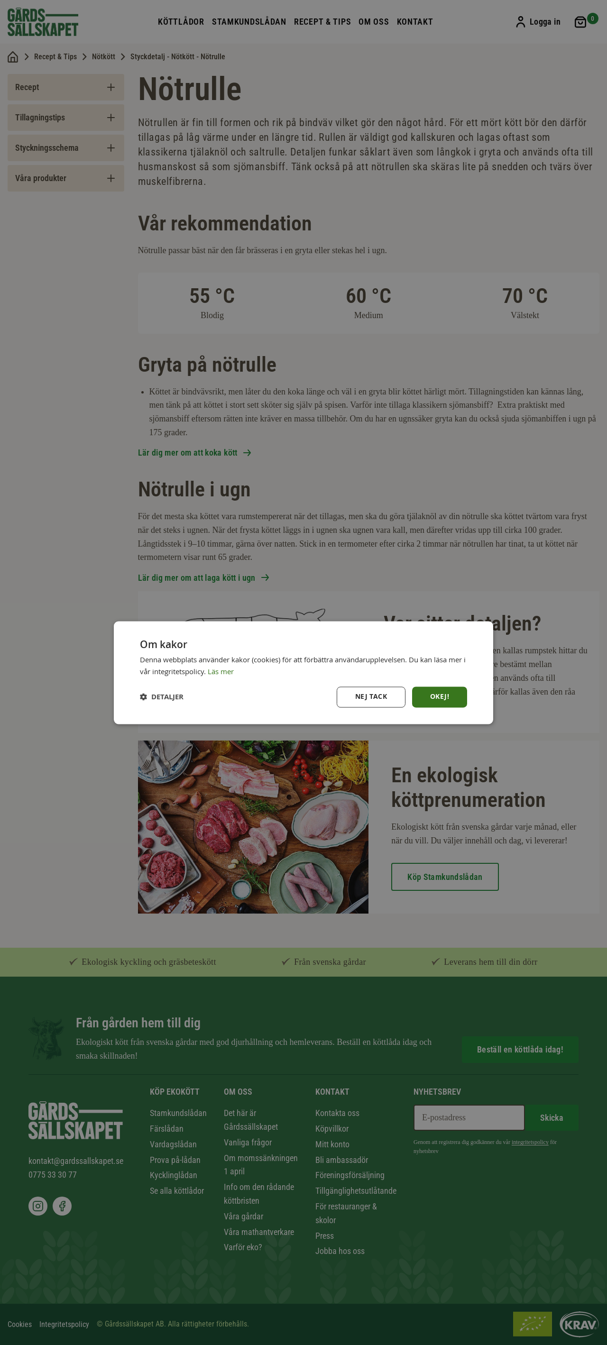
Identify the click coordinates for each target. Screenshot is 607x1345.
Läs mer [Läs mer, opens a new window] (221, 671)
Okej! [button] (439, 696)
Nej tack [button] (371, 696)
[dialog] (303, 672)
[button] (162, 697)
